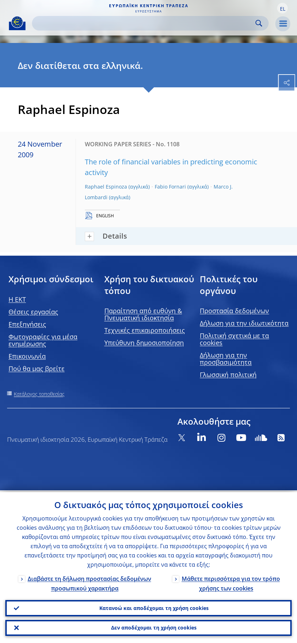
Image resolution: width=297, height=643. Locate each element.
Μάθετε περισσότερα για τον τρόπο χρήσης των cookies (231, 581)
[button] (282, 8)
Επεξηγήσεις (27, 324)
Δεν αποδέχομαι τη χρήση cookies (154, 627)
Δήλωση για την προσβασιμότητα (226, 358)
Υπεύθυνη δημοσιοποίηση (144, 342)
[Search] (144, 23)
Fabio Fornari (170, 186)
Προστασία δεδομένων (234, 310)
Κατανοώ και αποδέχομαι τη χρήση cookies (154, 606)
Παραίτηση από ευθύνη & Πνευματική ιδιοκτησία (143, 314)
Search (259, 23)
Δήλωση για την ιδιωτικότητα (244, 323)
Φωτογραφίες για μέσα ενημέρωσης (43, 340)
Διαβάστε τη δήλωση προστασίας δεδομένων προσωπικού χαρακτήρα (89, 581)
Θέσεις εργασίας (33, 311)
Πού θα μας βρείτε (37, 368)
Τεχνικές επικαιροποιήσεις (144, 330)
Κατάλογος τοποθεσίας (39, 394)
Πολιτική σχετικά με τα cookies (234, 339)
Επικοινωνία (27, 356)
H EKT (17, 299)
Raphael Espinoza (106, 186)
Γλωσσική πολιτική (228, 374)
